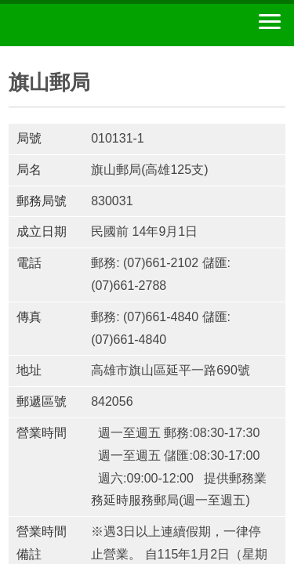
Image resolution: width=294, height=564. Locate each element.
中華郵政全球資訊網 (98, 25)
